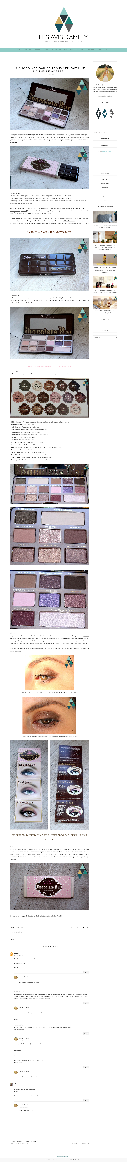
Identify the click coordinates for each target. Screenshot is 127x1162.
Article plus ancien (79, 1143)
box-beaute (105, 183)
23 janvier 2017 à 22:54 (19, 955)
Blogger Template (78, 1159)
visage (105, 200)
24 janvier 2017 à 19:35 (23, 979)
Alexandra (17, 1084)
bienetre (105, 179)
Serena (16, 1020)
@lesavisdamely (106, 151)
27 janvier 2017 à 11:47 (19, 1086)
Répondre (86, 972)
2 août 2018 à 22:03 (23, 1074)
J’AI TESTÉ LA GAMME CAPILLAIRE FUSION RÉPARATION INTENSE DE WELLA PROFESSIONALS (105, 248)
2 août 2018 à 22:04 (23, 1010)
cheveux (105, 188)
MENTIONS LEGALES (63, 1156)
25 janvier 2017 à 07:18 (19, 1053)
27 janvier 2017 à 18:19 (23, 1107)
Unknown (17, 953)
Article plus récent (19, 1143)
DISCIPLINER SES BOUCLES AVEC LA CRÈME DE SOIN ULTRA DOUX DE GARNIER (105, 270)
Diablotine (17, 1051)
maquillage (19, 932)
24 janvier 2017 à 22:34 (19, 1022)
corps (105, 192)
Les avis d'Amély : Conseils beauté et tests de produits (59, 1159)
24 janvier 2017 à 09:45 (19, 991)
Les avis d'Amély (24, 977)
